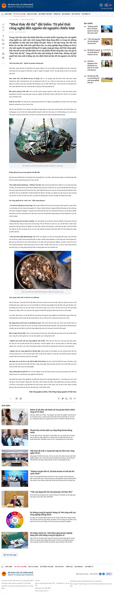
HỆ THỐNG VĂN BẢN (45, 14)
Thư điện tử (89, 566)
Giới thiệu (8, 14)
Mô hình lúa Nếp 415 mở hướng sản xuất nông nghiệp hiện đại (93, 79)
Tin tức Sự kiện (13, 19)
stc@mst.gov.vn (44, 591)
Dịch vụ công (32, 14)
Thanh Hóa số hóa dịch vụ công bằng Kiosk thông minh (51, 431)
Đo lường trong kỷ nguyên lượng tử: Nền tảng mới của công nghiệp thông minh (53, 513)
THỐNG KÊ (56, 14)
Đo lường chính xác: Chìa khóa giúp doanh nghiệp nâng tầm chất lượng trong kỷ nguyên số (51, 534)
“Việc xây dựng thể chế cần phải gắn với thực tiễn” (51, 492)
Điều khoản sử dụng (82, 574)
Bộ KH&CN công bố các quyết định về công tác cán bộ (93, 52)
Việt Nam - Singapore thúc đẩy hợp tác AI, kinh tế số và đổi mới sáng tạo (92, 65)
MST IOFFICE (76, 14)
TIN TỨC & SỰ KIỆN (19, 14)
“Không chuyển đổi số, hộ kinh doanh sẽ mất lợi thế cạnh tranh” (52, 472)
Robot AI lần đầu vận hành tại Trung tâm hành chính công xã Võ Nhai (52, 411)
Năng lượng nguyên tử (27, 19)
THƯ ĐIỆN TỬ (86, 14)
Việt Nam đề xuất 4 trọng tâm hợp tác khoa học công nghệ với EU (52, 452)
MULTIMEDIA (66, 14)
